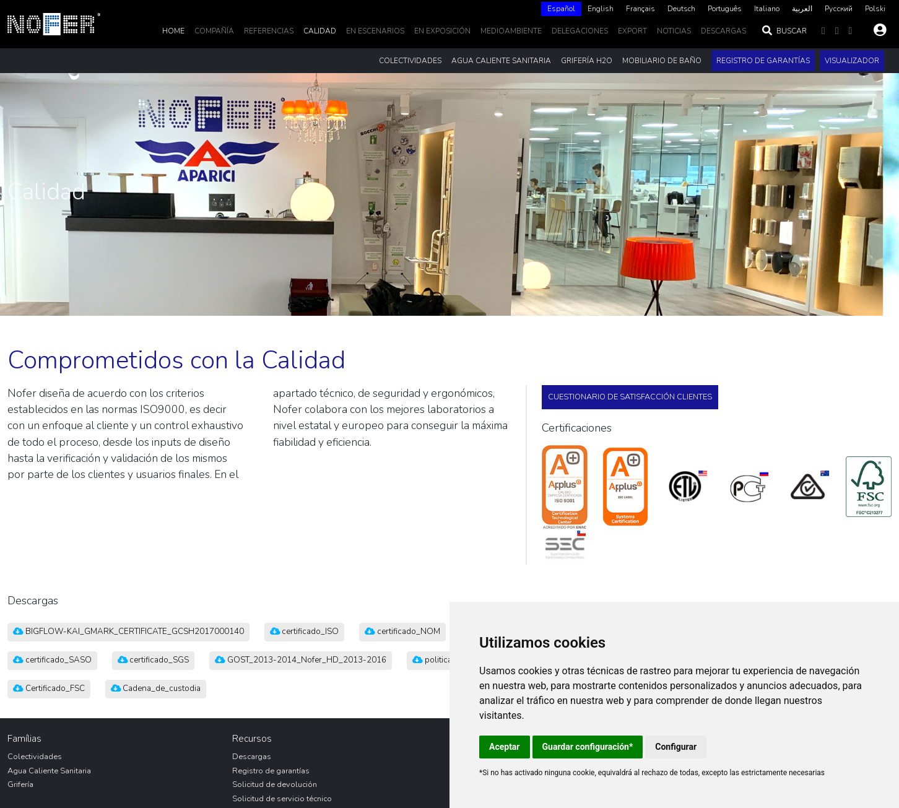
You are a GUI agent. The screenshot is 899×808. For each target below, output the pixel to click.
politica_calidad (448, 660)
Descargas (251, 756)
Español (561, 9)
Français (640, 9)
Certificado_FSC (49, 688)
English (601, 9)
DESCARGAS (723, 31)
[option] (600, 9)
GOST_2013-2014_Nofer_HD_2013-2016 (300, 660)
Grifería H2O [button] (586, 61)
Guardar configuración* (587, 747)
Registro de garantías (763, 61)
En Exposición (442, 31)
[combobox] (561, 9)
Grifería (20, 784)
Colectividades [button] (410, 61)
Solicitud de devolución (274, 784)
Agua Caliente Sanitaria (49, 770)
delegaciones (580, 31)
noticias (674, 31)
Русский (839, 9)
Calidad (319, 31)
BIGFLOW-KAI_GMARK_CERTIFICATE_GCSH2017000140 (128, 631)
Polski (875, 9)
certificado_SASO (52, 660)
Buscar (784, 31)
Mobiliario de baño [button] (661, 61)
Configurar (676, 747)
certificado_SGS (153, 660)
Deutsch (681, 9)
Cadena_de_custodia (156, 688)
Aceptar (504, 747)
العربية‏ (802, 9)
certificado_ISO (304, 631)
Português (725, 9)
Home (173, 31)
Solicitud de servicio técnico (282, 798)
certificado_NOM (402, 631)
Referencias (268, 31)
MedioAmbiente (511, 31)
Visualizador (852, 61)
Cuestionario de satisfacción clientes (630, 396)
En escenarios (375, 31)
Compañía (214, 31)
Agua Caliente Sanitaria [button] (501, 61)
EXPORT (632, 31)
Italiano (767, 9)
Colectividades (34, 756)
